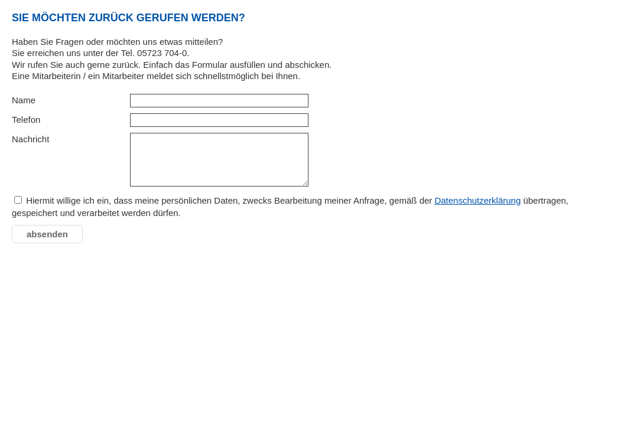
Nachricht (30, 139)
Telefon (26, 120)
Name (23, 100)
